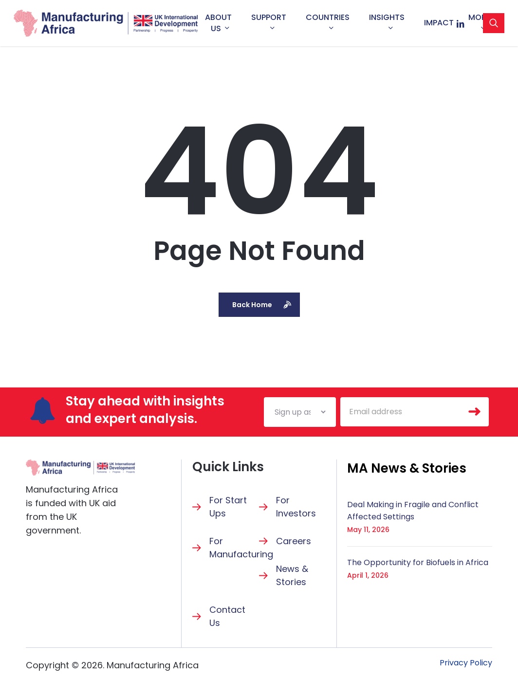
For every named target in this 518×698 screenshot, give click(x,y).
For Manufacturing (241, 547)
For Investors (296, 506)
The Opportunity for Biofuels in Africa (417, 562)
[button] (406, 468)
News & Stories (292, 575)
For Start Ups (228, 506)
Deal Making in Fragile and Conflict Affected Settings (413, 510)
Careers (293, 541)
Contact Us (227, 616)
